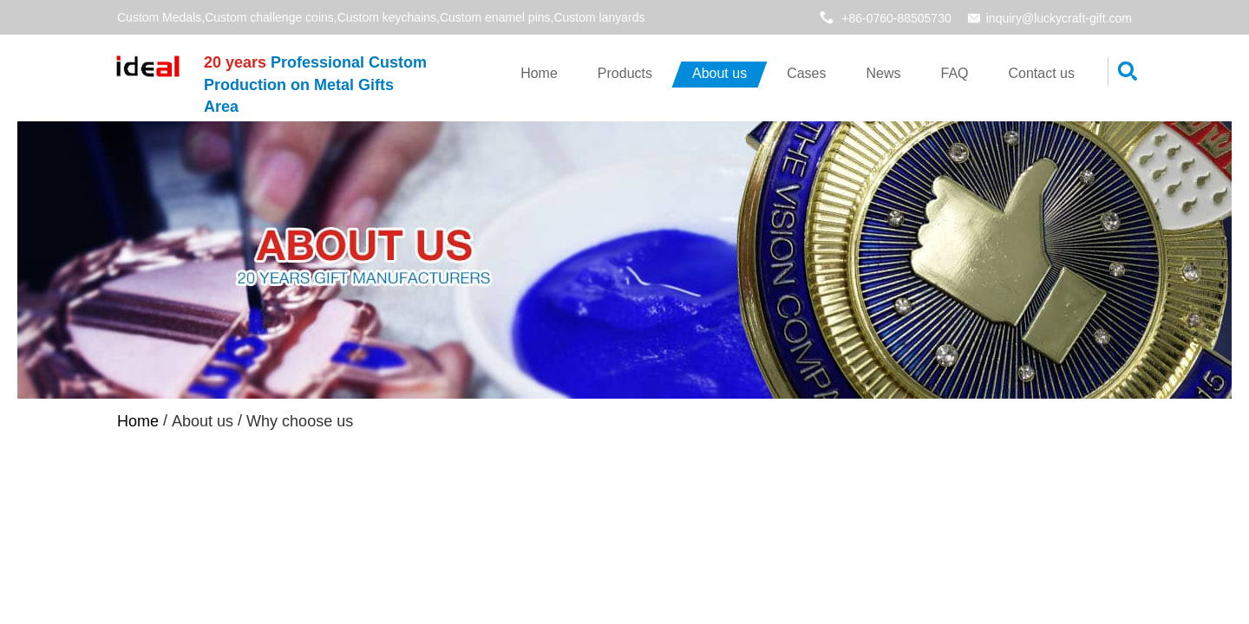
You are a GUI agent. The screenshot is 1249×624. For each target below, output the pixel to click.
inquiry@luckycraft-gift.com (1059, 18)
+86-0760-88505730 (896, 18)
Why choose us (320, 430)
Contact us (1042, 73)
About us (719, 73)
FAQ (955, 73)
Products (625, 73)
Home (539, 73)
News (883, 73)
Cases (806, 73)
